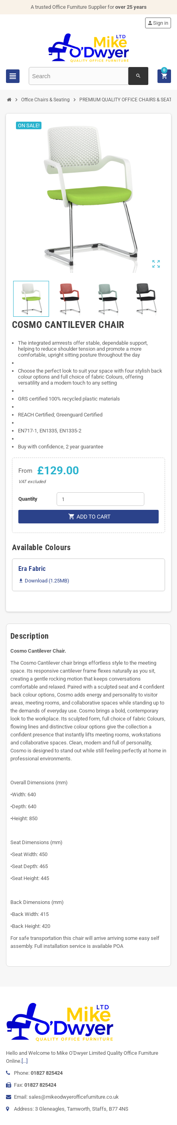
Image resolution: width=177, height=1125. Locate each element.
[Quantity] (100, 499)
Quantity (27, 499)
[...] (25, 1061)
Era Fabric (31, 568)
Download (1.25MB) (43, 581)
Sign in (157, 23)
